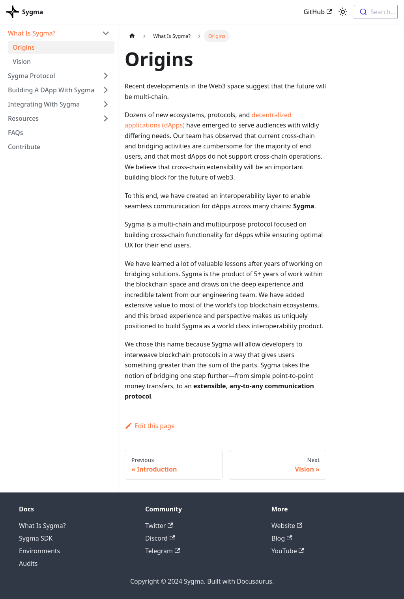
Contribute (24, 146)
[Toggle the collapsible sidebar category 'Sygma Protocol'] (105, 75)
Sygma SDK (35, 538)
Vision (22, 61)
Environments (39, 551)
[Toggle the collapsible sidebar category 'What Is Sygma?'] (105, 33)
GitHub (317, 11)
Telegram (162, 551)
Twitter (159, 525)
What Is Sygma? (32, 33)
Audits (28, 563)
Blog (281, 538)
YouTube (287, 551)
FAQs (15, 132)
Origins (24, 47)
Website (286, 525)
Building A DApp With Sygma (51, 90)
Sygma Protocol (31, 75)
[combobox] (376, 12)
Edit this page (150, 425)
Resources (23, 118)
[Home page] (132, 36)
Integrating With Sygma (44, 104)
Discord (160, 538)
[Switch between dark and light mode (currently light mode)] (343, 12)
